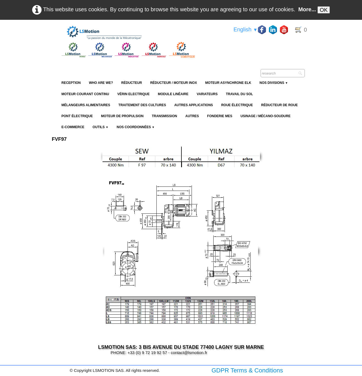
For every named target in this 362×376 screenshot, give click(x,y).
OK (324, 10)
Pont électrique (77, 116)
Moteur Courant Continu (85, 94)
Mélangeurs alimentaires (86, 105)
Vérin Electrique (133, 94)
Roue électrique (237, 105)
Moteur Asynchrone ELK (228, 83)
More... (307, 9)
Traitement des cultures (142, 105)
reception (71, 83)
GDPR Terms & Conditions (247, 370)
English (245, 29)
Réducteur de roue (279, 105)
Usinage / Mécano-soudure (266, 116)
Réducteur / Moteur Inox (173, 83)
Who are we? (101, 83)
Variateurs (207, 94)
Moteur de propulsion (122, 116)
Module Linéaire (173, 94)
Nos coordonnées (135, 127)
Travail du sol (239, 94)
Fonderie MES (219, 116)
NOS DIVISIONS (273, 83)
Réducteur (131, 83)
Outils (100, 127)
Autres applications (193, 105)
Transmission (164, 116)
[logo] (127, 33)
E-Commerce (73, 127)
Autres (192, 116)
